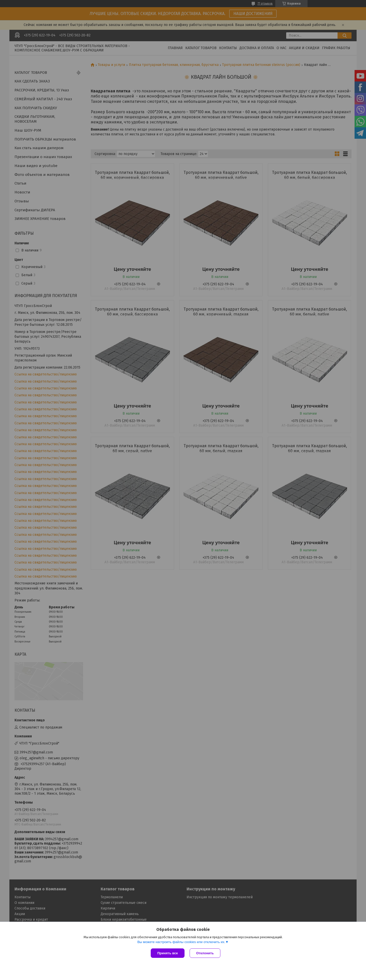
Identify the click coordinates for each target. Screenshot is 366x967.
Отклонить (205, 953)
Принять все (167, 953)
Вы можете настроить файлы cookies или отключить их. (181, 942)
